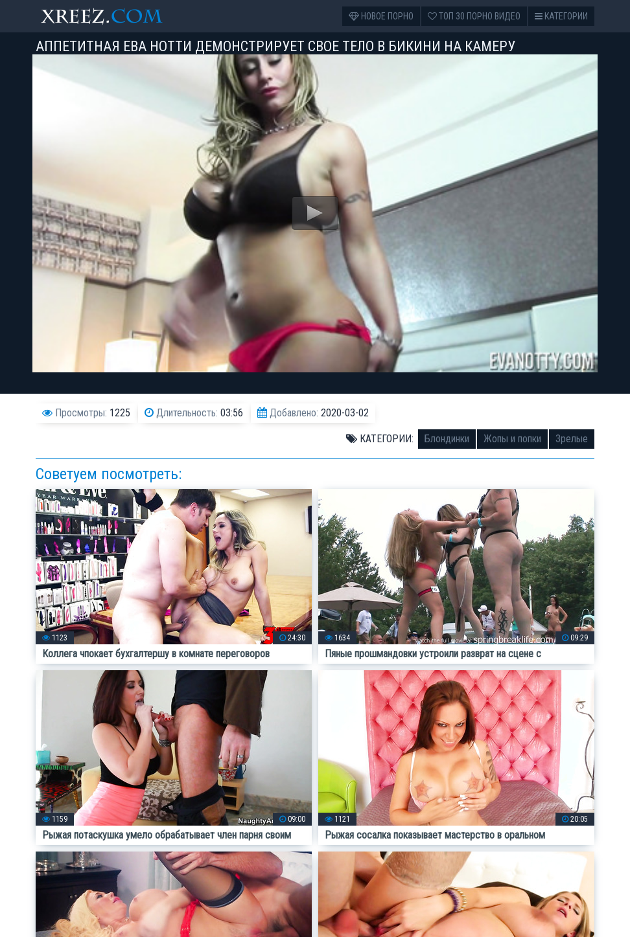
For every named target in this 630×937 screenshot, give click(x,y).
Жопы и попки (512, 439)
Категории (561, 16)
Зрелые (571, 439)
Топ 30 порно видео (474, 16)
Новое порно (381, 16)
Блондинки (447, 439)
